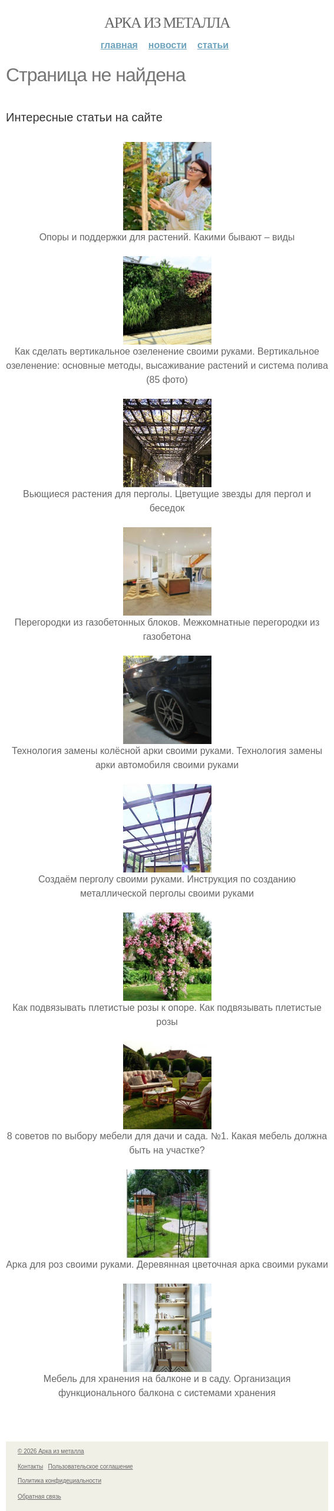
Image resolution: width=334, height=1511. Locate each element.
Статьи (213, 45)
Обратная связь (39, 1496)
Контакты (30, 1466)
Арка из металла (167, 22)
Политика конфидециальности (59, 1480)
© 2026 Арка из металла (51, 1451)
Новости (167, 45)
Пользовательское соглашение (90, 1466)
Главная (119, 45)
